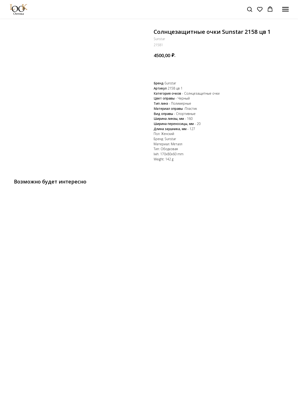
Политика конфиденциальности (257, 401)
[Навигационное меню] (285, 9)
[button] (249, 9)
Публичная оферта (247, 406)
